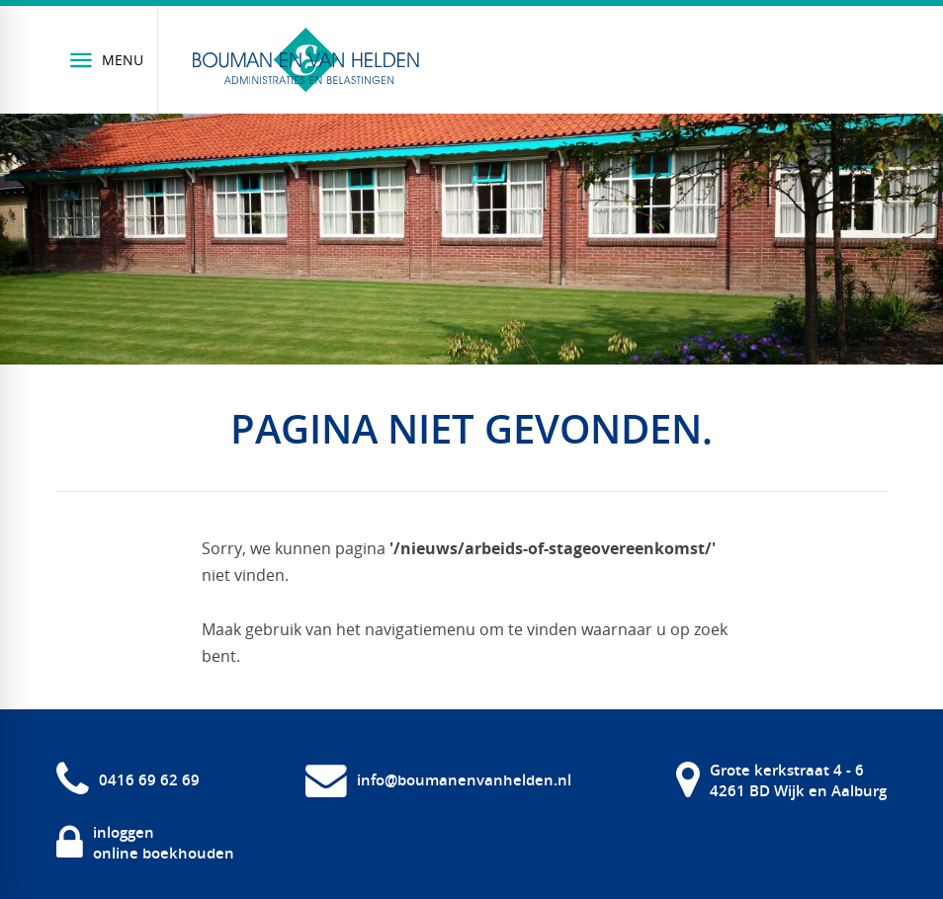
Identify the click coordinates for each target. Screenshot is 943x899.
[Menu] (107, 60)
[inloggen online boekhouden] (145, 843)
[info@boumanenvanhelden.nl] (438, 780)
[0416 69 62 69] (128, 780)
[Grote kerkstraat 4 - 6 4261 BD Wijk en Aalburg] (781, 780)
